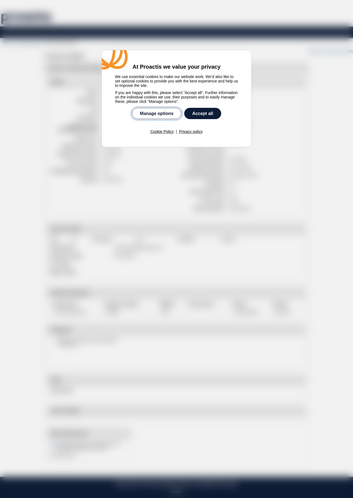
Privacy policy (191, 131)
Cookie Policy (162, 131)
